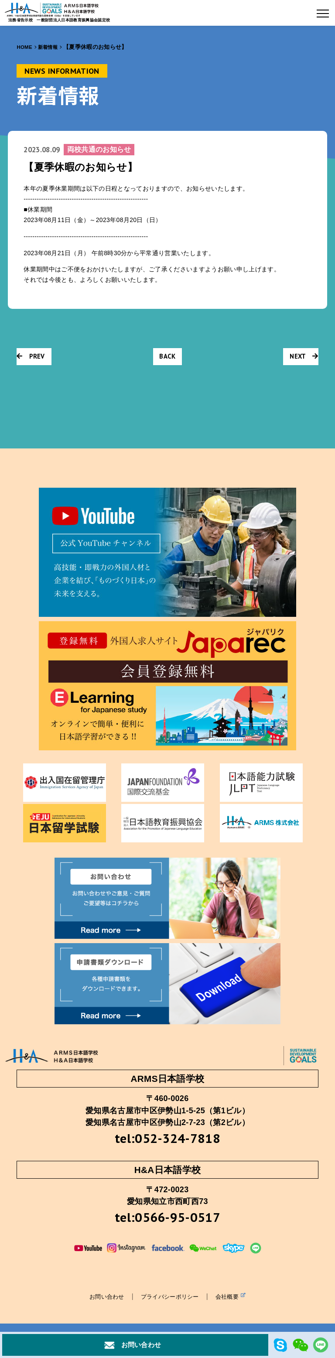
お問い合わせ (103, 1301)
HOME (25, 47)
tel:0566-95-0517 (167, 1220)
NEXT (302, 358)
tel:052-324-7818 (167, 1139)
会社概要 (234, 1301)
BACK (167, 358)
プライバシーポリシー (170, 1301)
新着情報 (51, 47)
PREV (32, 358)
